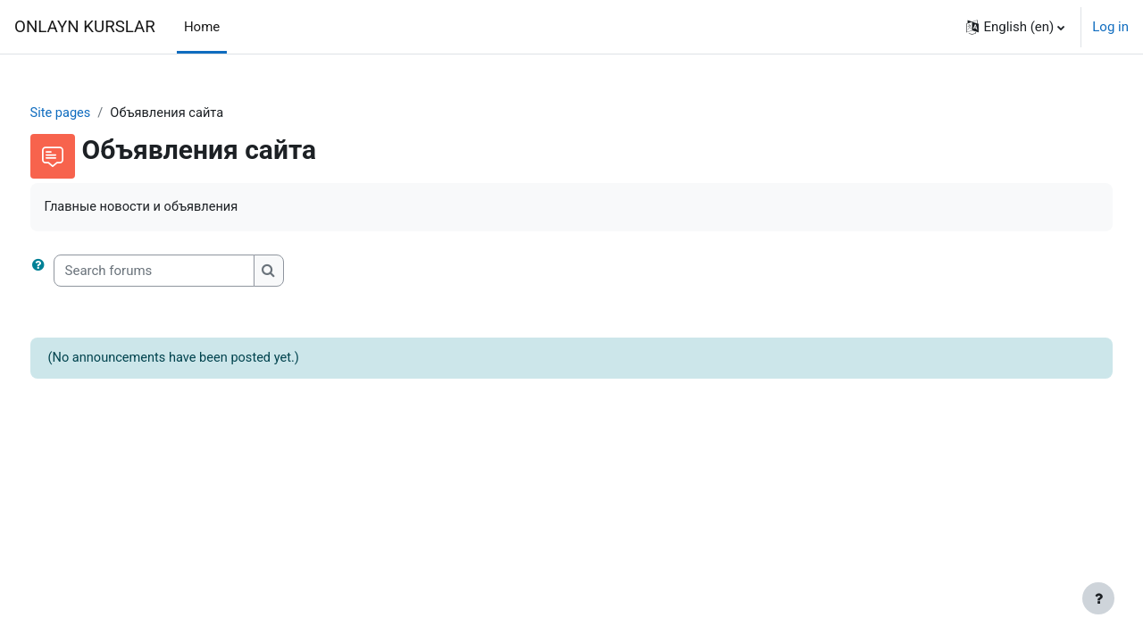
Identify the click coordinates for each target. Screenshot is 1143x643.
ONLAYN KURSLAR (84, 27)
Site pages (94, 113)
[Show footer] (1098, 598)
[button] (1015, 27)
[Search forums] (187, 271)
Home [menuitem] (202, 27)
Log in (1110, 27)
